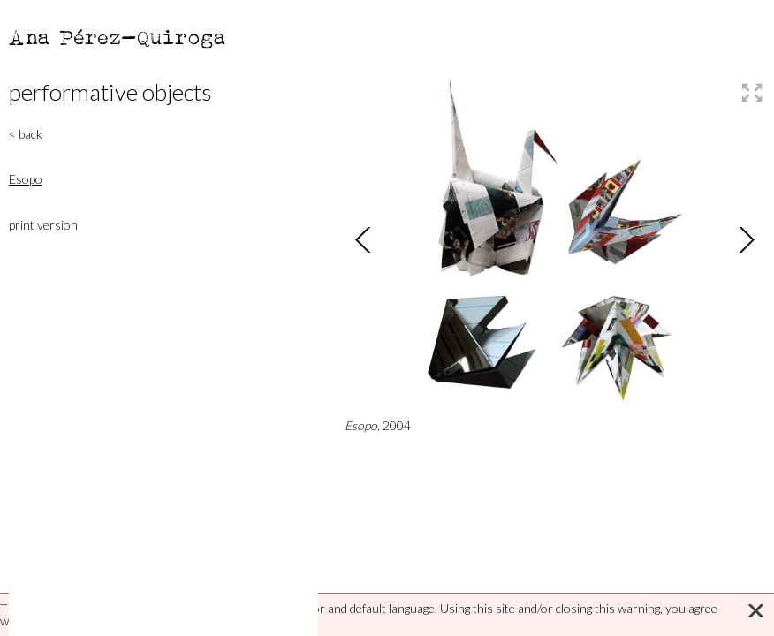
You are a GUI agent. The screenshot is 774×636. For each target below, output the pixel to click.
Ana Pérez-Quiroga (118, 37)
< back (25, 133)
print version (43, 224)
